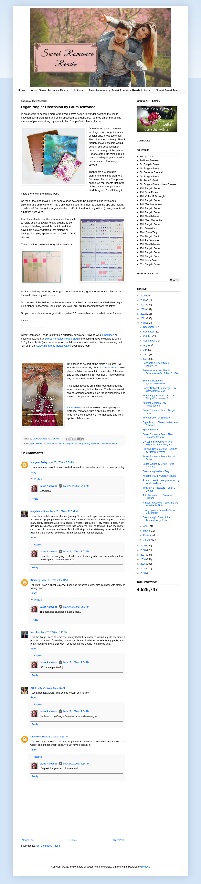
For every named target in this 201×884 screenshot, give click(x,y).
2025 (143, 300)
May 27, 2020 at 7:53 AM (76, 551)
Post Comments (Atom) (47, 845)
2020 (143, 323)
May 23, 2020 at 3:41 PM (54, 632)
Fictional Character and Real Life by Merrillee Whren (160, 450)
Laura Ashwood (76, 407)
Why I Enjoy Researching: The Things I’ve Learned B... (159, 397)
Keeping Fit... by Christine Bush (159, 476)
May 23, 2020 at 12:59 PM (64, 511)
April (146, 526)
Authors (78, 90)
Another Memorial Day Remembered (154, 404)
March (147, 530)
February (148, 535)
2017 (143, 554)
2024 (143, 304)
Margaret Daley (38, 462)
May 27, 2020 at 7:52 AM (76, 486)
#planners (95, 443)
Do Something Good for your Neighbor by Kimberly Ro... (158, 443)
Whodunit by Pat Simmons (156, 417)
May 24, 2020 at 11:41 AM (51, 688)
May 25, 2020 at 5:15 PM (55, 736)
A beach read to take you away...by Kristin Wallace (161, 482)
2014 (143, 568)
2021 (143, 318)
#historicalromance (55, 443)
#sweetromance (109, 443)
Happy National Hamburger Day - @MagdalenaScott (160, 389)
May (145, 359)
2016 (143, 559)
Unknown (35, 736)
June (146, 354)
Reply (33, 472)
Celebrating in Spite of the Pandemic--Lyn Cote (156, 519)
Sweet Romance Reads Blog (61, 338)
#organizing (84, 443)
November (149, 331)
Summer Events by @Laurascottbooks (154, 382)
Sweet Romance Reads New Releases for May (158, 435)
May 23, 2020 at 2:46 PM (55, 580)
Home (21, 90)
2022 (143, 313)
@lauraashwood (37, 443)
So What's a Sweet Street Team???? (156, 364)
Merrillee (35, 632)
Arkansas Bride (108, 367)
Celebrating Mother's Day (156, 471)
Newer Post (28, 840)
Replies (38, 479)
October (147, 336)
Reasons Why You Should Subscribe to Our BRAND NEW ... (160, 373)
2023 (143, 309)
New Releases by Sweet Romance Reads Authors (119, 90)
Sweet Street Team (167, 90)
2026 (143, 295)
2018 (143, 550)
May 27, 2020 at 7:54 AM (76, 662)
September (149, 340)
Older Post (118, 840)
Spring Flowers (150, 429)
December (149, 327)
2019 (143, 545)
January (147, 539)
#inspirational (72, 443)
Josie (33, 688)
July (145, 350)
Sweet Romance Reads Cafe (53, 345)
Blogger (145, 866)
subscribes (108, 334)
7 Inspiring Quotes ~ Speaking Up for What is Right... (160, 504)
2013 (143, 573)
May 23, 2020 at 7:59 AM (61, 462)
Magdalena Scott (39, 511)
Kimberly (35, 580)
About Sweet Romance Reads (49, 90)
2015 (143, 563)
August (147, 345)
